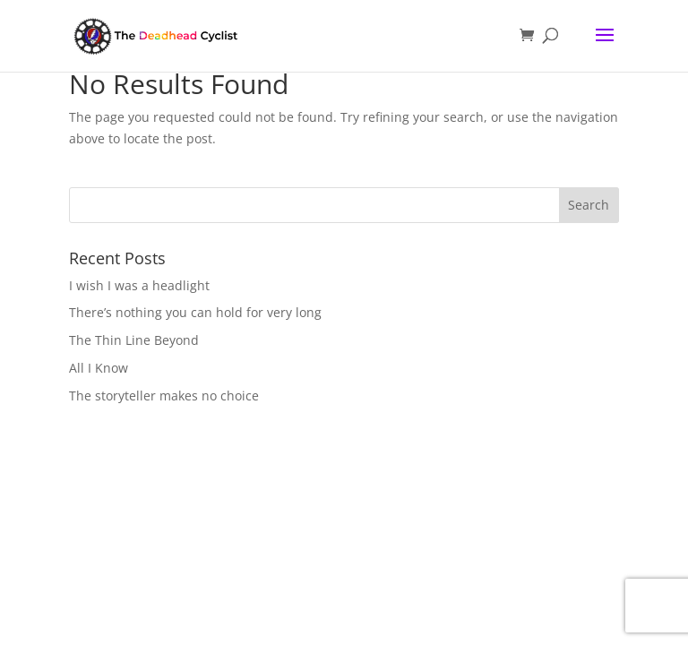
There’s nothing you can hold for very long (195, 312)
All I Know (98, 367)
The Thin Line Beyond (134, 339)
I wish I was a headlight (139, 285)
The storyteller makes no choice (164, 395)
